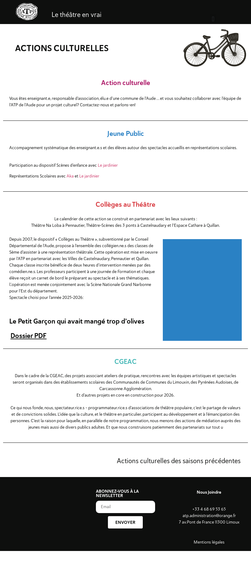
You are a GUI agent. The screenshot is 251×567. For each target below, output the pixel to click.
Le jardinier (108, 165)
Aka (70, 176)
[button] (213, 19)
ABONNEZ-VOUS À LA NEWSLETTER (117, 493)
